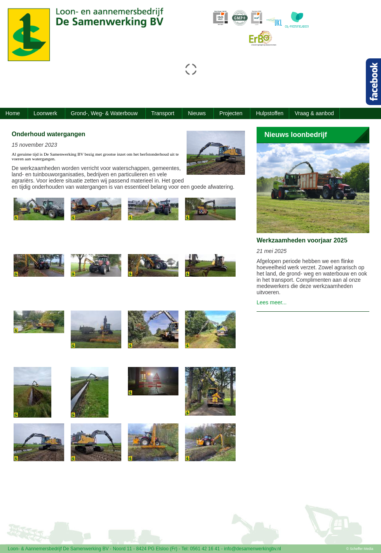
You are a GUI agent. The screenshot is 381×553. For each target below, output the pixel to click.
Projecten (230, 113)
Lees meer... (272, 302)
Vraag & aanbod (314, 113)
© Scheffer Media (360, 549)
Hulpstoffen (269, 113)
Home (12, 113)
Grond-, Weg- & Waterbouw (104, 113)
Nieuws (197, 113)
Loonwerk (45, 113)
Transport (162, 113)
